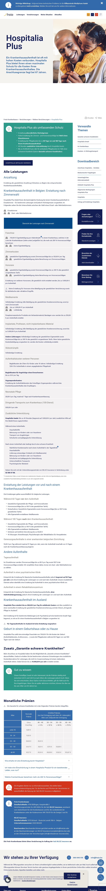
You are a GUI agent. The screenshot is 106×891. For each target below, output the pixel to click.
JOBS (96, 14)
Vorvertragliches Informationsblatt (83, 178)
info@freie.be (93, 858)
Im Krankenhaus (83, 146)
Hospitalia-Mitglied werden (18, 163)
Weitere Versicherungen (41, 119)
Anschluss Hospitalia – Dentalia (88, 168)
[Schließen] (83, 874)
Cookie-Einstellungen (28, 881)
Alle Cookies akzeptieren (72, 876)
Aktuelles (58, 14)
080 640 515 (75, 858)
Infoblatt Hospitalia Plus (86, 185)
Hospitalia (81, 197)
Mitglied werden (92, 14)
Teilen (100, 118)
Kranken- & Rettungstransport (88, 151)
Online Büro (88, 14)
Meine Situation (46, 14)
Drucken (91, 118)
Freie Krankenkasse (11, 119)
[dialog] (48, 879)
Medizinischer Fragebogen (87, 172)
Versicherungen (33, 14)
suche (100, 14)
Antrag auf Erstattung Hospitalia (88, 202)
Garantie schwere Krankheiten (88, 137)
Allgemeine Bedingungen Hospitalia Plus (86, 190)
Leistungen (20, 14)
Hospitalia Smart (83, 141)
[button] (8, 880)
